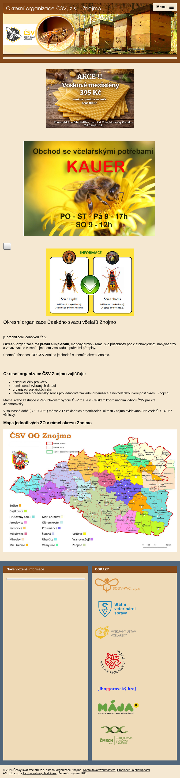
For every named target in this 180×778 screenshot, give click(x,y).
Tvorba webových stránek (39, 773)
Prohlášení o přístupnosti (133, 770)
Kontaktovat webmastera (99, 770)
